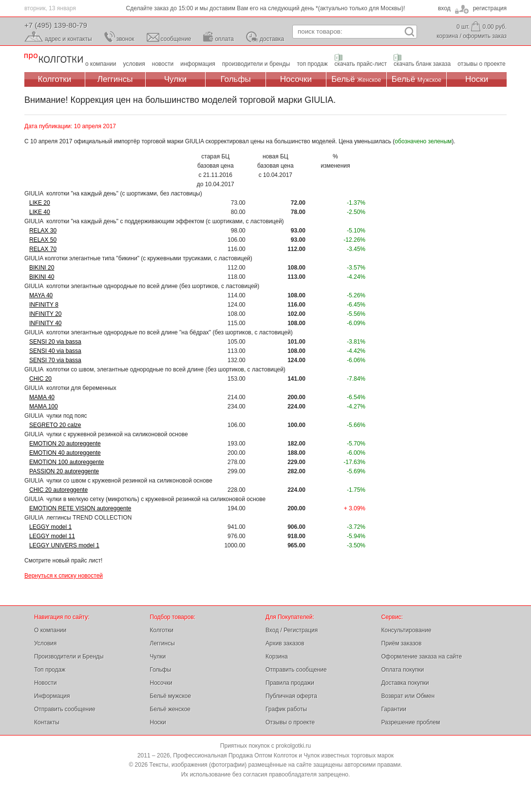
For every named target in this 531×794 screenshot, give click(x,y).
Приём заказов (401, 643)
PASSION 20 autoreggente (64, 471)
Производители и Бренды (69, 656)
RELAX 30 (43, 230)
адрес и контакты (68, 39)
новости (162, 63)
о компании (100, 63)
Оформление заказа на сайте (421, 656)
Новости (45, 682)
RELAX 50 (43, 239)
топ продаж (312, 63)
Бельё (356, 79)
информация (197, 63)
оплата (224, 39)
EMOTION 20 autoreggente (65, 443)
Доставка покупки (405, 682)
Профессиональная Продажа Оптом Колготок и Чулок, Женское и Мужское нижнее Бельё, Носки (53, 59)
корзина (447, 36)
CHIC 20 (40, 378)
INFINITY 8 (43, 304)
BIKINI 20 (41, 267)
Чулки (175, 79)
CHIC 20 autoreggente (58, 489)
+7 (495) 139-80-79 (55, 25)
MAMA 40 (42, 397)
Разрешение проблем (410, 722)
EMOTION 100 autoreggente (66, 462)
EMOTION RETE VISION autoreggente (80, 508)
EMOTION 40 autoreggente (65, 452)
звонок (125, 39)
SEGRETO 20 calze (55, 425)
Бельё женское (170, 709)
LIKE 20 (39, 202)
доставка (272, 39)
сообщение (176, 39)
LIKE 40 (39, 212)
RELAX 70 (43, 249)
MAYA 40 (41, 295)
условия (134, 63)
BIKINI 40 (41, 276)
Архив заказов (285, 643)
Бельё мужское (170, 696)
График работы (286, 709)
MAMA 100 (43, 406)
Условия (45, 643)
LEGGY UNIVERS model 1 (64, 545)
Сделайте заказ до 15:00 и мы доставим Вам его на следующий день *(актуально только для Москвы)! (265, 8)
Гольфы (236, 79)
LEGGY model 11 (52, 536)
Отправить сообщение (64, 709)
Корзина (277, 656)
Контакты (46, 722)
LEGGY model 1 (50, 526)
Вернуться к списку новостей (63, 575)
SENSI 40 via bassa (55, 351)
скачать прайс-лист (361, 63)
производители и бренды (256, 63)
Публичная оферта (291, 696)
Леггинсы (115, 79)
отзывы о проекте (481, 63)
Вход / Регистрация (292, 630)
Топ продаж (49, 669)
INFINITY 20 (45, 313)
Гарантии (393, 709)
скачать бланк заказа (422, 63)
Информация (52, 696)
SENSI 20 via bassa (55, 341)
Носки (476, 79)
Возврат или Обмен (408, 696)
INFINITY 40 (45, 323)
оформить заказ (485, 36)
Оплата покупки (402, 669)
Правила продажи (290, 682)
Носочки (296, 79)
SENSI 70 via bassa (55, 360)
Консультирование (406, 630)
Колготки (55, 79)
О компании (50, 630)
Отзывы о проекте (290, 722)
